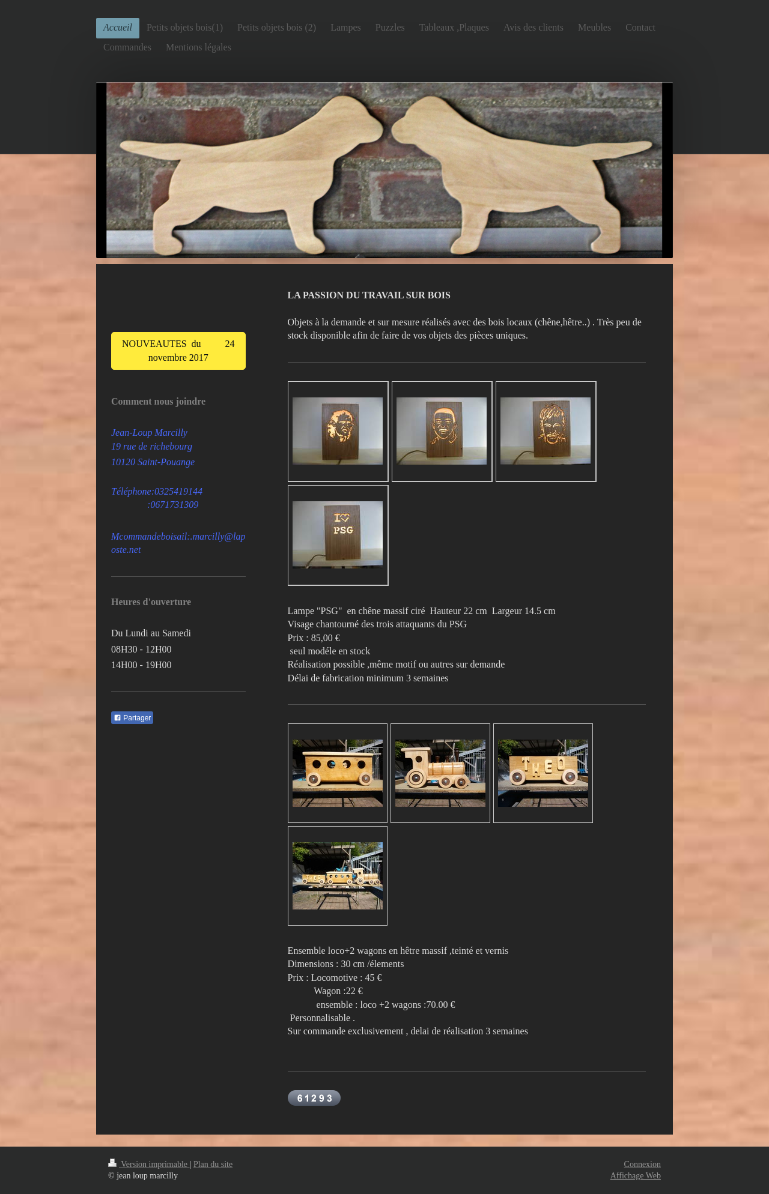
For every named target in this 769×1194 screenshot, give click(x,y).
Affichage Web (635, 1175)
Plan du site (213, 1164)
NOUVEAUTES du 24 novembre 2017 (178, 350)
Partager (132, 718)
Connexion (642, 1164)
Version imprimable (149, 1164)
